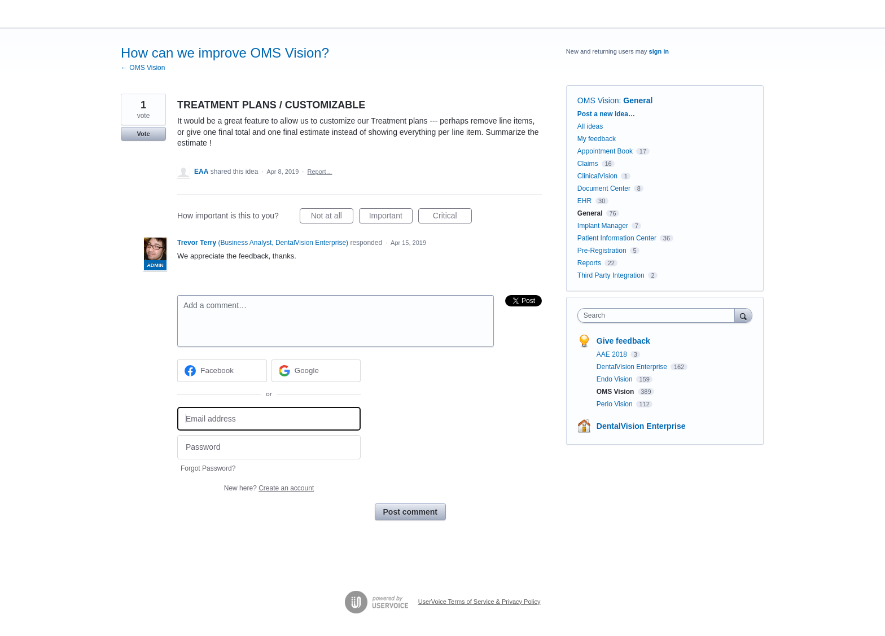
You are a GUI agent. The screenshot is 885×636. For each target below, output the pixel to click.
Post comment (410, 511)
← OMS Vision (143, 68)
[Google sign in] (316, 370)
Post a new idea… (606, 114)
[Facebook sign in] (222, 370)
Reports (589, 263)
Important (391, 217)
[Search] (743, 315)
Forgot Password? (208, 468)
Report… (320, 171)
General (637, 100)
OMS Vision (598, 100)
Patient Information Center (616, 238)
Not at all (332, 217)
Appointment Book (605, 151)
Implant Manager (602, 226)
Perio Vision (615, 404)
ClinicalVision (597, 176)
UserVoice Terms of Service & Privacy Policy (479, 601)
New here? (269, 488)
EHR (584, 201)
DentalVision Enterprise (633, 367)
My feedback (596, 139)
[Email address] (269, 419)
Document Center (603, 188)
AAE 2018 (613, 354)
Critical (452, 217)
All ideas (590, 126)
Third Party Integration (611, 275)
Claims (587, 164)
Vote (143, 133)
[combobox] (659, 315)
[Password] (269, 447)
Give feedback (623, 340)
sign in (659, 51)
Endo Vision (615, 379)
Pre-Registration (601, 251)
